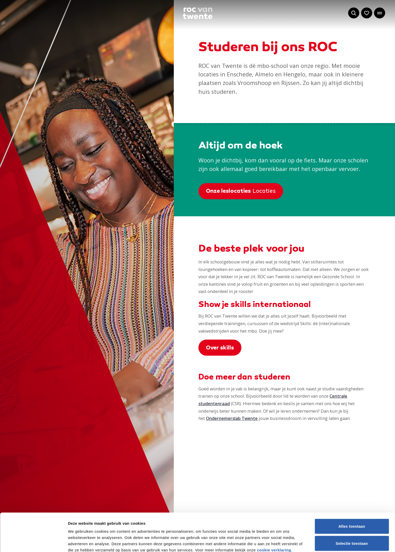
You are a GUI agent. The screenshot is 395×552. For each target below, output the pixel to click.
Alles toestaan (351, 488)
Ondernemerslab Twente (232, 418)
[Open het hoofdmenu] (379, 13)
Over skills (220, 348)
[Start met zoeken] (353, 13)
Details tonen (280, 542)
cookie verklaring (274, 512)
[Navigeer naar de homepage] (197, 13)
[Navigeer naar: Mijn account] (366, 13)
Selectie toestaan (352, 505)
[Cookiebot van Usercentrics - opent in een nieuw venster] (33, 542)
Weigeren (352, 522)
